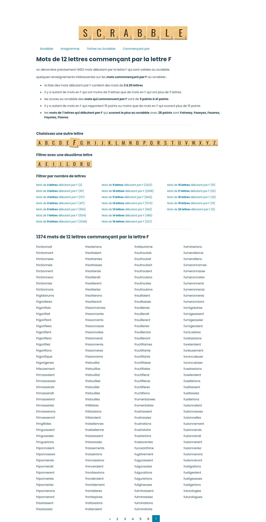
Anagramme (69, 49)
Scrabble (46, 49)
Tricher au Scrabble (101, 49)
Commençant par (136, 49)
